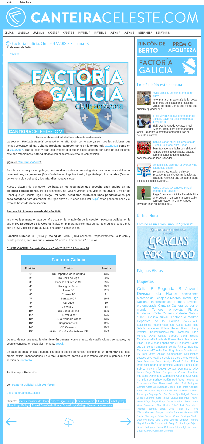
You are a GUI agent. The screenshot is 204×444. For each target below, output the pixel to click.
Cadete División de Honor (34, 401)
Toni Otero (148, 354)
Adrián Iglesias (183, 427)
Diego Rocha (176, 423)
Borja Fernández (157, 346)
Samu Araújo (164, 361)
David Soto (154, 419)
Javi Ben (163, 394)
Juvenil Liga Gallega (74, 405)
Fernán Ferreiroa (182, 390)
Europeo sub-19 (164, 412)
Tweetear (13, 53)
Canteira (164, 305)
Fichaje (193, 309)
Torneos (157, 309)
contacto (26, 360)
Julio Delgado (160, 387)
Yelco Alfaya (143, 401)
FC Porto (192, 409)
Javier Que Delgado (179, 394)
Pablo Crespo (165, 416)
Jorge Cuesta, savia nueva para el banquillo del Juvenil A (172, 189)
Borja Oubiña (153, 372)
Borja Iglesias (189, 335)
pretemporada (146, 305)
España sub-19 (146, 339)
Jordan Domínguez (179, 368)
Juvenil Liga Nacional (100, 405)
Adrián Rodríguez (173, 379)
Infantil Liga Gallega (18, 405)
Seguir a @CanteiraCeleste (23, 392)
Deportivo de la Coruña (158, 321)
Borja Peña (176, 409)
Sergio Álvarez (177, 346)
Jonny (194, 328)
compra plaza (157, 409)
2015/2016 (111, 145)
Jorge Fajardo (191, 423)
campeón (183, 332)
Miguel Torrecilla (145, 423)
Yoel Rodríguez (153, 365)
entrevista (176, 309)
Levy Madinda (155, 357)
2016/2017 (16, 149)
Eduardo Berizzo (152, 379)
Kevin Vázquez (156, 368)
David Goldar (181, 361)
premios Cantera (173, 365)
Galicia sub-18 (158, 317)
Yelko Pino (162, 350)
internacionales (161, 302)
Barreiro (173, 335)
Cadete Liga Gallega (62, 401)
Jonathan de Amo (183, 412)
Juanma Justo (153, 398)
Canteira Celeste (175, 313)
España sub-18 (164, 390)
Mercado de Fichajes (151, 298)
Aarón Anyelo (151, 431)
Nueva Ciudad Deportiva (175, 398)
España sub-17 (146, 350)
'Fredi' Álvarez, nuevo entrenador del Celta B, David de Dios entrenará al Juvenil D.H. (174, 119)
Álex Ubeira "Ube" (167, 405)
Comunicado (161, 423)
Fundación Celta (149, 313)
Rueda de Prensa (166, 339)
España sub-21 (169, 343)
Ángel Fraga (158, 401)
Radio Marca (184, 339)
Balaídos (193, 346)
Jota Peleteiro (145, 361)
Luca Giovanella (165, 431)
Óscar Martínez (175, 401)
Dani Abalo (158, 383)
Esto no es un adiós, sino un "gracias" (165, 224)
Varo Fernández (146, 405)
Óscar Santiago (181, 416)
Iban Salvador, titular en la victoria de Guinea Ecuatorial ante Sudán (174, 144)
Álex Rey (193, 387)
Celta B (145, 288)
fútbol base (102, 401)
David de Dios (172, 357)
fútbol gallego (118, 401)
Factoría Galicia (85, 401)
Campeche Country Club (177, 375)
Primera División (186, 302)
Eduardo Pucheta (189, 419)
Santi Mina (191, 324)
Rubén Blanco (180, 328)
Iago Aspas (176, 324)
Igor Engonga (151, 394)
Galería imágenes (148, 328)
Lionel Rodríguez (146, 427)
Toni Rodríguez (190, 383)
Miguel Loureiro (170, 419)
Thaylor (194, 398)
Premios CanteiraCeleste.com (156, 332)
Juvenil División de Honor (46, 405)
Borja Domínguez (152, 375)
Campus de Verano (174, 372)
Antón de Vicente (146, 390)
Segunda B (169, 288)
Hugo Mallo (175, 350)
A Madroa (174, 298)
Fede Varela (191, 401)
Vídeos (165, 328)
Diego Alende (151, 343)
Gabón (171, 387)
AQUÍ (95, 198)
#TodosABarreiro (145, 412)
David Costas (157, 335)
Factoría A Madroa (184, 317)
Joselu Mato (173, 383)
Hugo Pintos (181, 387)
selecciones (190, 294)
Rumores (184, 343)
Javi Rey (185, 405)
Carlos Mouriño (189, 357)
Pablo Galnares (165, 427)
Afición (161, 354)
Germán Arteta (144, 387)
